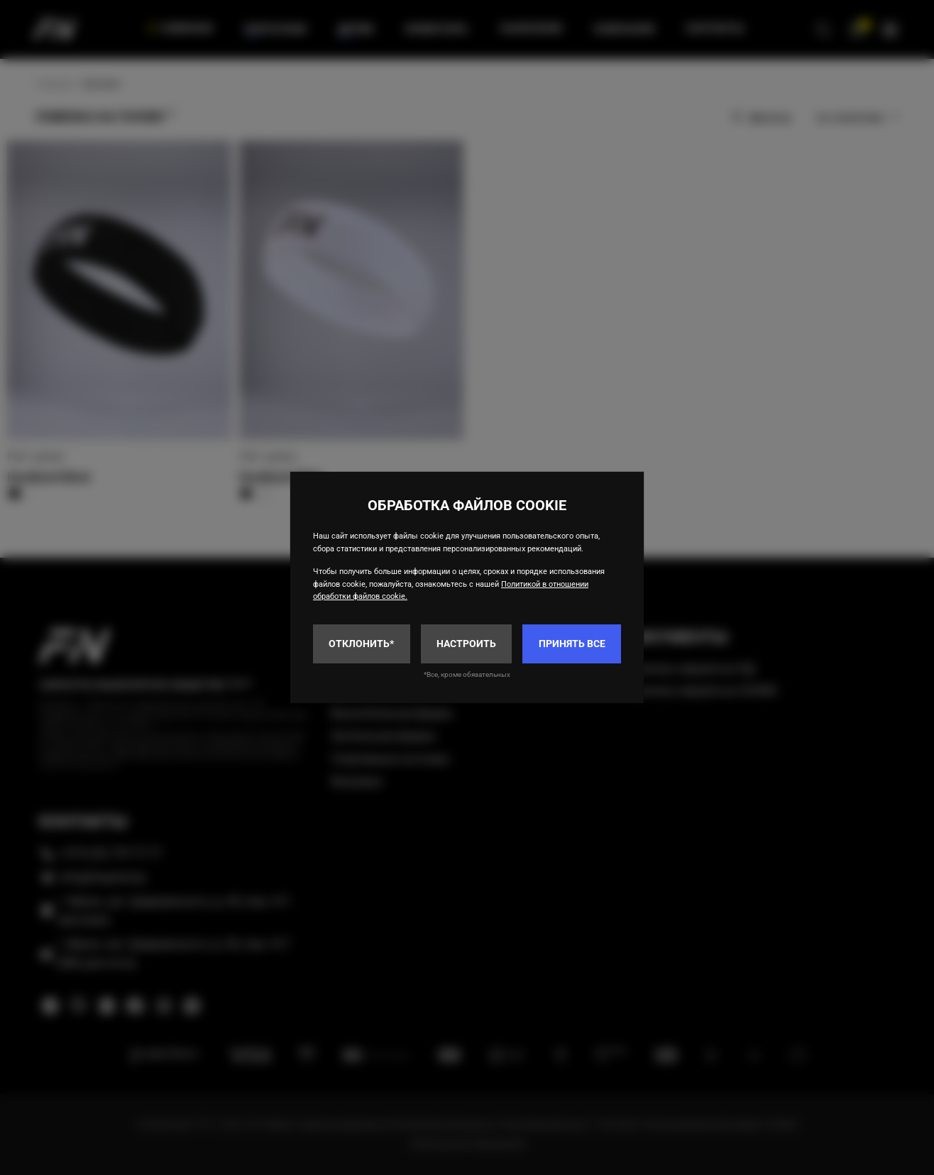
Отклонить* (361, 643)
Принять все (572, 643)
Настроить (466, 643)
